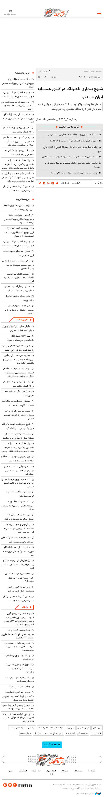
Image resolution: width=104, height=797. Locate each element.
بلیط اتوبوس (25, 733)
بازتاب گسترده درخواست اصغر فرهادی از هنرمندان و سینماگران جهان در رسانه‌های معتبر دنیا (18, 141)
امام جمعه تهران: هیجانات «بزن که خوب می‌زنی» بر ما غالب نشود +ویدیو (17, 105)
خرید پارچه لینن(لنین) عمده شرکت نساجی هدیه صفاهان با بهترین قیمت (19, 646)
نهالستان (31, 727)
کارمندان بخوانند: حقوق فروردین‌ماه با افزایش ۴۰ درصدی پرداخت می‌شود (19, 219)
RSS (52, 774)
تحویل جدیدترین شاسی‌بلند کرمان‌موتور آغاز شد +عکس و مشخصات (19, 668)
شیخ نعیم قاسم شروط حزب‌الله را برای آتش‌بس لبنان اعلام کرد (18, 426)
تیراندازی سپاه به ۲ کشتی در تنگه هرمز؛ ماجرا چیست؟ (19, 153)
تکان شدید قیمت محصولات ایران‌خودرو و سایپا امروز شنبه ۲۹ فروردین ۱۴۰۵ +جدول (19, 232)
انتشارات (23, 771)
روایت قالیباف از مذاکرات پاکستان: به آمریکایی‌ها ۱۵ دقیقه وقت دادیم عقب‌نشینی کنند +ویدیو (18, 164)
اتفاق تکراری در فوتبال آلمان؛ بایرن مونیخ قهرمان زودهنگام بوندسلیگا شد (19, 577)
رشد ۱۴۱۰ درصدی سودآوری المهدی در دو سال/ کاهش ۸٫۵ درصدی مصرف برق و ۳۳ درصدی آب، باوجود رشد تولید (19, 619)
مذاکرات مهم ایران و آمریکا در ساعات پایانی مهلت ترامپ (73, 134)
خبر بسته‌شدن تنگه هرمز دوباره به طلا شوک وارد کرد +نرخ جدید (18, 348)
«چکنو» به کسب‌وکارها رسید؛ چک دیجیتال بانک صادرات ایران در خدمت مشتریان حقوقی (18, 696)
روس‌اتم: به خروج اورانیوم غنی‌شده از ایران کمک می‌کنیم (20, 589)
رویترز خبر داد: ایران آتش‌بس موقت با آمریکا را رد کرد (74, 173)
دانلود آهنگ (43, 727)
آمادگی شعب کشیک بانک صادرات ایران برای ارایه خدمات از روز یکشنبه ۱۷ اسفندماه (18, 634)
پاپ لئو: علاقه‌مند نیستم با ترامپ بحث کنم (20, 494)
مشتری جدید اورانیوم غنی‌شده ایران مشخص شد (18, 253)
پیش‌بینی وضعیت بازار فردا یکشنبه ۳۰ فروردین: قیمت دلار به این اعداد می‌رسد (19, 528)
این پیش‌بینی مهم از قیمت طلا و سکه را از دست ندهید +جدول (17, 459)
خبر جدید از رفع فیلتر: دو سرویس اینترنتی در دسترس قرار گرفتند (19, 309)
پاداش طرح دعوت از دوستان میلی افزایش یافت (19, 679)
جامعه (86, 71)
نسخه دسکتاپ (52, 745)
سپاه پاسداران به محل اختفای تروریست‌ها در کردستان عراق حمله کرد (18, 118)
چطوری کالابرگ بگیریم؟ (19, 687)
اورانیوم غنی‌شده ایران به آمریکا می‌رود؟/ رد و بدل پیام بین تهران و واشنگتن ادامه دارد (18, 359)
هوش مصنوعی (83, 727)
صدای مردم (51, 771)
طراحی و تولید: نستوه (89, 793)
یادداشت (36, 771)
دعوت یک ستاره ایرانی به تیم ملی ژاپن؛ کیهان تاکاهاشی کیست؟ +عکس (18, 414)
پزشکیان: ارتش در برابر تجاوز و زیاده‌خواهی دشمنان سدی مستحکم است (18, 564)
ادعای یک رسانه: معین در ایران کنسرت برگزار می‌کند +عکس (18, 189)
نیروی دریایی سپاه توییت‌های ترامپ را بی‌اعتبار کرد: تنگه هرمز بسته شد (19, 470)
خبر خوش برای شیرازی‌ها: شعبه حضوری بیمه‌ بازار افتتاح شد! (18, 707)
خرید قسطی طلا (57, 727)
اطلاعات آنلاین (56, 12)
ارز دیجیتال (70, 733)
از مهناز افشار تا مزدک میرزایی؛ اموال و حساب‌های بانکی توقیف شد (18, 94)
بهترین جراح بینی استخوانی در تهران (48, 733)
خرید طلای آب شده (17, 727)
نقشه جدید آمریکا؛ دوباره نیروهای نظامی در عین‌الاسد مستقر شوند (18, 83)
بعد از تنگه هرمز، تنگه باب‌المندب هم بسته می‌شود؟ (20, 338)
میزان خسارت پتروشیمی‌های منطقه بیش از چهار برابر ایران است (18, 436)
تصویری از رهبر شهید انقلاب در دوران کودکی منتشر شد (18, 130)
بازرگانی (25, 607)
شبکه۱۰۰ (91, 771)
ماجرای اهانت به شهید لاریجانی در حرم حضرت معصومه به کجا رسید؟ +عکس (18, 264)
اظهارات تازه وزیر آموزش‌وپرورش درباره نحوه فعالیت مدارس (18, 328)
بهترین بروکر (83, 733)
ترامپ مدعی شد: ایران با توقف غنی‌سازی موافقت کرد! (18, 208)
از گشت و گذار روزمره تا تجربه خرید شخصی (19, 657)
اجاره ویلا (70, 727)
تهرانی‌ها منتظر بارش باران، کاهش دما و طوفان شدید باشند (19, 517)
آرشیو (11, 771)
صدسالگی (78, 771)
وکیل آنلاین (96, 727)
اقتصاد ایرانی (96, 733)
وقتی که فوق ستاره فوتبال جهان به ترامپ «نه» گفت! (74, 141)
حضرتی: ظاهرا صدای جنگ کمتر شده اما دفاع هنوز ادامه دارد (18, 403)
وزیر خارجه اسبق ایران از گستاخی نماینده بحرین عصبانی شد (17, 540)
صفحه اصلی (96, 71)
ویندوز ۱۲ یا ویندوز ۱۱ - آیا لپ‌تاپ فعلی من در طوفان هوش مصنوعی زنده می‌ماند (18, 717)
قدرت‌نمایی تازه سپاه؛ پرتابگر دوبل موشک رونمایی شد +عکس (70, 157)
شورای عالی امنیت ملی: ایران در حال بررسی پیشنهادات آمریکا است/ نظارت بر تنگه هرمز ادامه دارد (18, 177)
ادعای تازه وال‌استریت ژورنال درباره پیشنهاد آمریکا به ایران (19, 288)
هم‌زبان (65, 771)
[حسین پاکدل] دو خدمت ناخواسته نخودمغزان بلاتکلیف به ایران (19, 277)
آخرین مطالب (22, 319)
